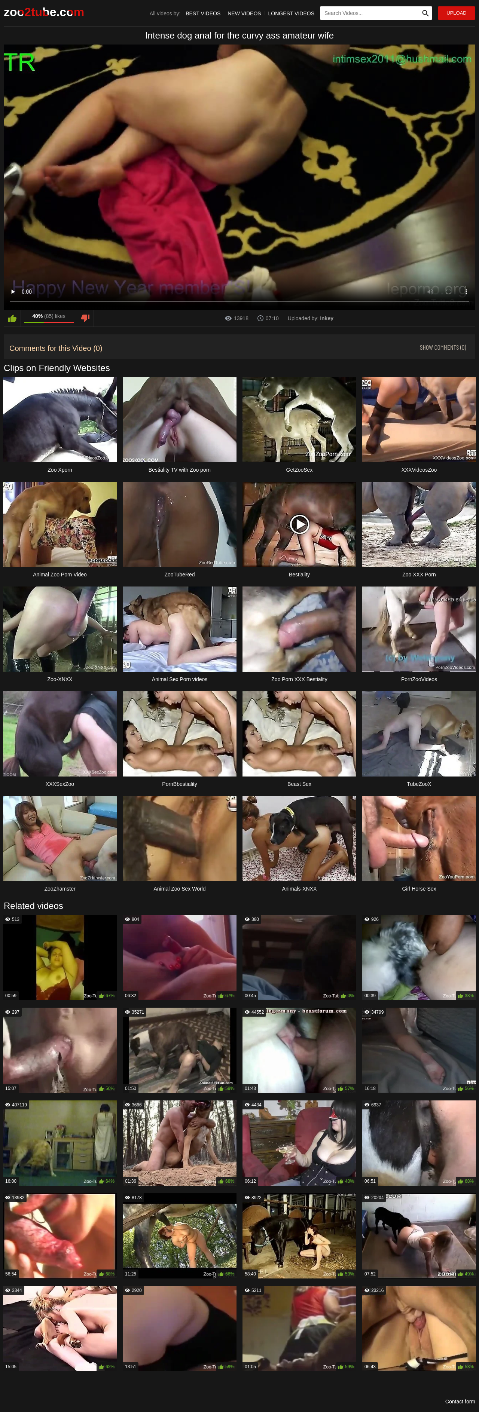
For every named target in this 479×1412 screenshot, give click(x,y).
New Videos (244, 13)
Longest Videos (291, 13)
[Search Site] (425, 13)
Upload (456, 13)
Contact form (460, 1402)
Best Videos (203, 13)
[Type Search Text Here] (376, 13)
